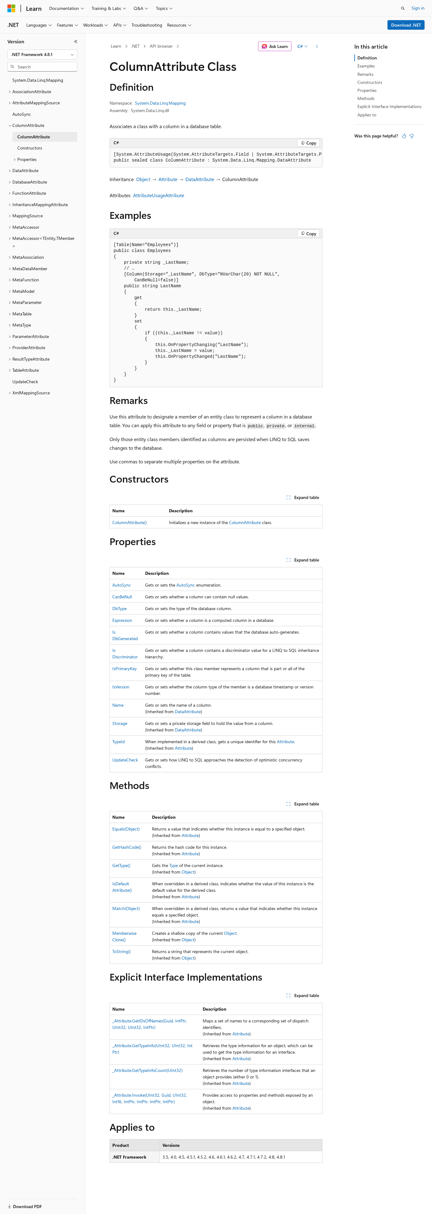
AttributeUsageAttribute (158, 195)
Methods (365, 98)
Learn (116, 46)
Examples (366, 66)
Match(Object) (126, 908)
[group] (216, 157)
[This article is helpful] (404, 136)
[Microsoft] (11, 8)
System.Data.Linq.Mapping (160, 103)
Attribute (167, 179)
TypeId (118, 741)
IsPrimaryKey (124, 668)
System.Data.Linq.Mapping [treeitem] (37, 80)
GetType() (121, 865)
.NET (135, 46)
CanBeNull (122, 597)
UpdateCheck (125, 760)
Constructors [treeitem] (29, 148)
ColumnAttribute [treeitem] (33, 137)
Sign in (418, 8)
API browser (161, 46)
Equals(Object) (126, 829)
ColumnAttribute (245, 522)
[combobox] (42, 54)
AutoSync (121, 585)
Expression (122, 620)
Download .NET (406, 25)
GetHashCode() (126, 847)
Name (117, 705)
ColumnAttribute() (129, 522)
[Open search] (403, 8)
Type (173, 865)
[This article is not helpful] (411, 136)
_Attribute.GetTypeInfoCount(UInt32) (147, 1070)
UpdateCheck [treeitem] (25, 381)
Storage (119, 723)
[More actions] (317, 46)
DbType (119, 608)
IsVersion (120, 687)
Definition (367, 58)
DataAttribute (199, 179)
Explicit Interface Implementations (389, 106)
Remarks (365, 74)
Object (143, 179)
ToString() (121, 951)
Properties (367, 90)
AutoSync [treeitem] (21, 114)
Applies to (366, 115)
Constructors (369, 82)
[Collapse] (75, 41)
